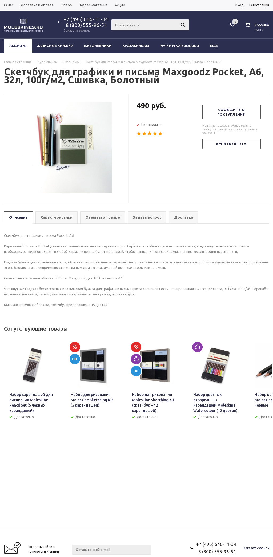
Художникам (135, 45)
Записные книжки (55, 45)
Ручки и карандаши (179, 45)
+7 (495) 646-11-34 (86, 19)
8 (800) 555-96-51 (85, 25)
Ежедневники (98, 45)
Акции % (17, 45)
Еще (216, 45)
